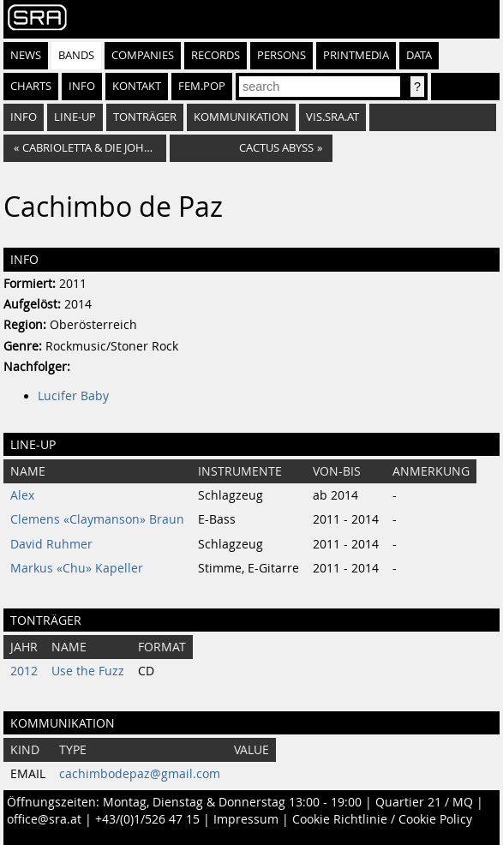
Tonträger (145, 117)
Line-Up (75, 117)
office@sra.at (44, 819)
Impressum (245, 819)
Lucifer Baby (73, 396)
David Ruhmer (51, 544)
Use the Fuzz (87, 671)
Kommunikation (241, 117)
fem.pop (201, 86)
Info (82, 86)
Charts (30, 86)
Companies (142, 55)
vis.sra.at (332, 117)
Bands (76, 55)
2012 (24, 671)
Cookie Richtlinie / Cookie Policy (382, 819)
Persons (281, 55)
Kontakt (136, 86)
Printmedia (356, 55)
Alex (22, 495)
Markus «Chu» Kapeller (76, 568)
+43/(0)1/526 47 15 (147, 819)
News (25, 55)
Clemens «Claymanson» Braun (97, 519)
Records (215, 55)
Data (419, 55)
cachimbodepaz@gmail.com (139, 774)
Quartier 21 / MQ (424, 802)
